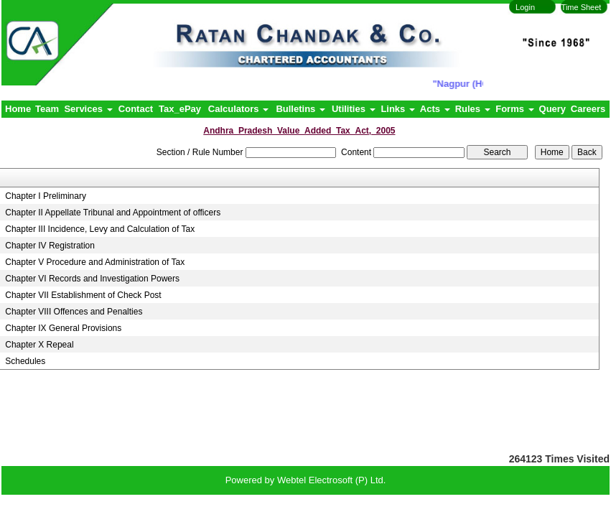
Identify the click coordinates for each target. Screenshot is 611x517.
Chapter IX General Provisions (63, 328)
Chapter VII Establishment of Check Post (83, 295)
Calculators (238, 108)
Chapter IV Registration (50, 246)
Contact (135, 108)
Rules (472, 108)
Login (525, 7)
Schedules (25, 361)
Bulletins (300, 108)
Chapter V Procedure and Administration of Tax (95, 262)
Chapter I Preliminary (45, 196)
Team (47, 108)
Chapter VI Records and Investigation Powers (92, 279)
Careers (588, 108)
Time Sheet (581, 7)
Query (552, 108)
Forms (514, 108)
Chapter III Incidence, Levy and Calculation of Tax (100, 229)
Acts (435, 108)
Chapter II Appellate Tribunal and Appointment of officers (112, 213)
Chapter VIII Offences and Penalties (73, 312)
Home (18, 108)
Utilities (354, 108)
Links (398, 108)
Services (88, 108)
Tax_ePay (180, 108)
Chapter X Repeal (39, 345)
